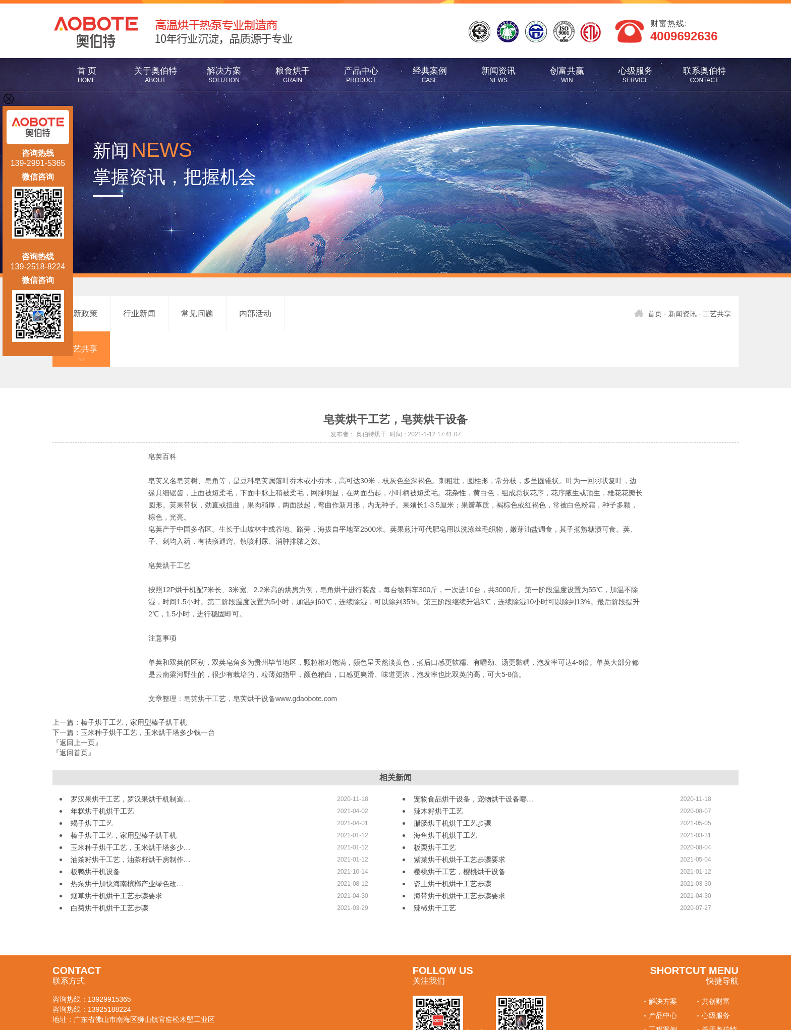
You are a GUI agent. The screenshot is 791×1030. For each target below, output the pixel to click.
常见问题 (197, 313)
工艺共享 (313, 313)
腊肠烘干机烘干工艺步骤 (452, 788)
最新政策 (81, 313)
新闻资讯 (498, 75)
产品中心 (361, 75)
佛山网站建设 (109, 1012)
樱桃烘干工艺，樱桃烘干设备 (459, 836)
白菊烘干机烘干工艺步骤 (109, 873)
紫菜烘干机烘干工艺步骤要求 (459, 824)
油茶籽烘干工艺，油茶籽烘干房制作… (131, 824)
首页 (648, 314)
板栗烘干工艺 (435, 812)
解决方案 (224, 75)
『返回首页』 (73, 717)
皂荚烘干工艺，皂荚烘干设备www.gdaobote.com (260, 663)
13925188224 (109, 974)
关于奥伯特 (155, 75)
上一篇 (119, 687)
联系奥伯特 (704, 75)
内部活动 (255, 313)
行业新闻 (139, 313)
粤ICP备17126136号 (264, 1003)
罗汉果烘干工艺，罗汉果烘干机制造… (131, 764)
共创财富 (712, 966)
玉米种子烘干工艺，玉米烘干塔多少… (131, 812)
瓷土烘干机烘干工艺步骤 (452, 848)
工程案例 (659, 994)
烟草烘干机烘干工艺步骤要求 (116, 860)
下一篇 (133, 697)
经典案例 (430, 75)
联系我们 (712, 1008)
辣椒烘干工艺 (435, 873)
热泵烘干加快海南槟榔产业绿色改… (127, 848)
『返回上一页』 (77, 707)
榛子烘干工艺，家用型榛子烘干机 (124, 800)
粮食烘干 (292, 75)
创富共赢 (567, 75)
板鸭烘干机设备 (95, 836)
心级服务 (635, 75)
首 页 (86, 75)
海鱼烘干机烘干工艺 (445, 800)
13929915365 (109, 964)
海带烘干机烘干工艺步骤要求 (459, 860)
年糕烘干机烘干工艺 (102, 776)
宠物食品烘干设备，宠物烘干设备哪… (474, 764)
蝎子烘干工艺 (92, 788)
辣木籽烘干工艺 (438, 776)
